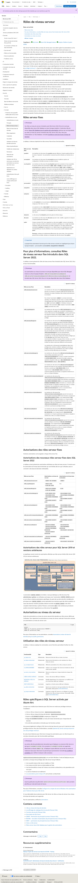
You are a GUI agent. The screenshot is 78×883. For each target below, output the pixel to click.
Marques (49, 882)
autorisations (44, 799)
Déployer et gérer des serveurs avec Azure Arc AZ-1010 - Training (38, 851)
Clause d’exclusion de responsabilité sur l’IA (11, 879)
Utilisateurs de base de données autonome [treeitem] (12, 142)
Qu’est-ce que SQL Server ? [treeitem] (10, 38)
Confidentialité (50, 879)
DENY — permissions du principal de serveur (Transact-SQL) (42, 821)
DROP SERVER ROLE (29, 684)
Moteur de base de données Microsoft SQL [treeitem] (10, 42)
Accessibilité (41, 882)
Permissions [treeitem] (9, 152)
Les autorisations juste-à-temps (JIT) (35, 774)
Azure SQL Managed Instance (48, 42)
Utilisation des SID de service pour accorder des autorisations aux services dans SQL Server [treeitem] (13, 162)
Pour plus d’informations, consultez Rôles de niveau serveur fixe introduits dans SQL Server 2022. (47, 32)
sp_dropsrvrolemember (29, 691)
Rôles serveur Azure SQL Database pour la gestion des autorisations (44, 825)
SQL (30, 17)
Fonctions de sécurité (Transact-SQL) (36, 812)
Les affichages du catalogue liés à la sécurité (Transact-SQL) (42, 810)
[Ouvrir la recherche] (67, 2)
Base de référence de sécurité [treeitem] (11, 101)
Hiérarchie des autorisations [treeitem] (10, 155)
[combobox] (10, 19)
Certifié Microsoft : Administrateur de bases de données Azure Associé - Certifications (43, 861)
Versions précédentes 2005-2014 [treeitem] (10, 32)
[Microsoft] (3, 2)
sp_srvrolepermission (29, 664)
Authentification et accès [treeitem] (12, 120)
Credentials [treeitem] (9, 136)
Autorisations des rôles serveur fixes (33, 34)
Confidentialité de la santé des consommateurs (12, 882)
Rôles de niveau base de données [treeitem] (12, 129)
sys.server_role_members (29, 672)
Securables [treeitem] (9, 138)
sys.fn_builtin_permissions (37, 636)
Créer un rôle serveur (31, 823)
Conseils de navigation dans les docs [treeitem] (10, 29)
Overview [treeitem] (6, 98)
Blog (35, 879)
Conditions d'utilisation (31, 882)
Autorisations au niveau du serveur (33, 36)
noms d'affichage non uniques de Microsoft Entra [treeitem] (12, 180)
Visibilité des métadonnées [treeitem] (13, 149)
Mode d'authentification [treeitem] (12, 146)
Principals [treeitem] (9, 123)
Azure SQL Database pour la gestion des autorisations (43, 130)
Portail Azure (59, 6)
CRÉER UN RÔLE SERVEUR (30, 676)
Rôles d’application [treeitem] (11, 133)
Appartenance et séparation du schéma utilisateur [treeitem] (12, 169)
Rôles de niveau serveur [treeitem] (12, 125)
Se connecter (73, 2)
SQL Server (35, 17)
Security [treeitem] (6, 96)
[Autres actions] (74, 17)
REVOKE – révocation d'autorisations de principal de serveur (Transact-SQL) (46, 818)
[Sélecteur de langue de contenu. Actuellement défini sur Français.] (4, 876)
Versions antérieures (28, 879)
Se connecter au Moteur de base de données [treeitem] (10, 46)
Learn (25, 17)
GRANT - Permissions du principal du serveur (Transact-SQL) (42, 816)
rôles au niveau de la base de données (36, 808)
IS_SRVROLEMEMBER (29, 667)
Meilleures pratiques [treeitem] (9, 104)
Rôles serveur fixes (29, 30)
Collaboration (42, 879)
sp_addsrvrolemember (29, 687)
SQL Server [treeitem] (5, 25)
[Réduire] (18, 15)
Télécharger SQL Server (69, 6)
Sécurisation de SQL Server (33, 814)
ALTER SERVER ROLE (63, 688)
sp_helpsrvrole (27, 657)
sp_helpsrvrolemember (29, 660)
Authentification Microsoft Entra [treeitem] (13, 175)
